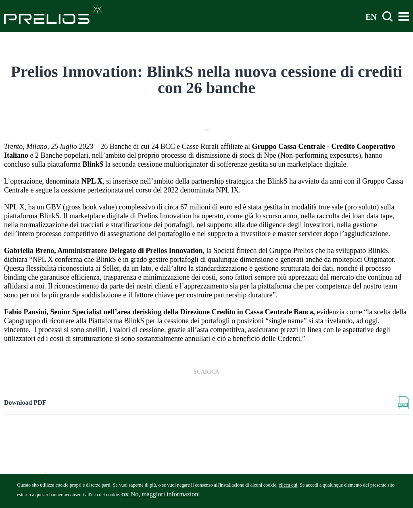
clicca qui (288, 487)
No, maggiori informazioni (165, 496)
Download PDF (25, 402)
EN (371, 16)
